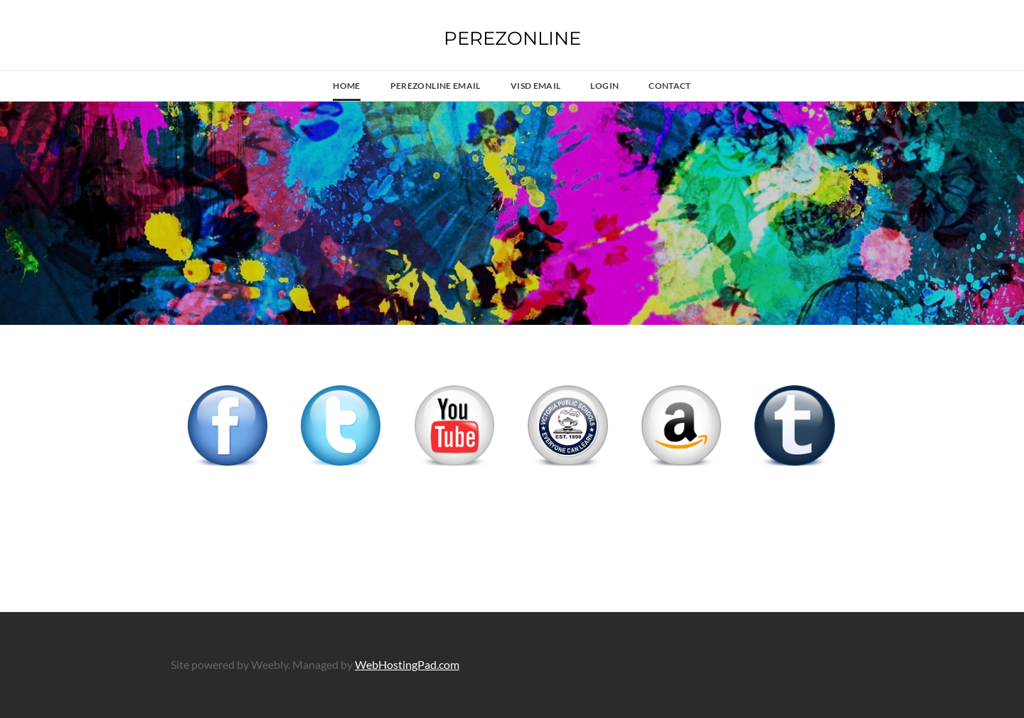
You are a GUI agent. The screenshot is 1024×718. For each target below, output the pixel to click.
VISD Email (536, 85)
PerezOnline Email (435, 85)
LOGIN (604, 85)
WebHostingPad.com (407, 664)
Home (346, 85)
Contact (670, 85)
